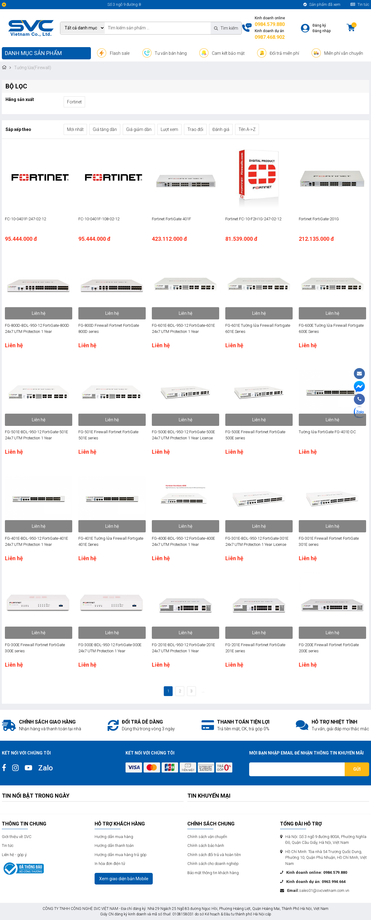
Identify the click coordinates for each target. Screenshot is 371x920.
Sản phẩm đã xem (321, 4)
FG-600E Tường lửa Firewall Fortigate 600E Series (331, 328)
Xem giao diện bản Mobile (123, 878)
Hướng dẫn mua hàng (114, 836)
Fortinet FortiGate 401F (171, 219)
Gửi (357, 769)
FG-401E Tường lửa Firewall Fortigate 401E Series (110, 541)
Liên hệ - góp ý (14, 854)
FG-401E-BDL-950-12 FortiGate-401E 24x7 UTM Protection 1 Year (36, 541)
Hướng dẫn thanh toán (114, 845)
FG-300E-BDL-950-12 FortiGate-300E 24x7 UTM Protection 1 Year (109, 648)
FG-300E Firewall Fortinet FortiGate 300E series (35, 648)
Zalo (45, 768)
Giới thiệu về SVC (17, 836)
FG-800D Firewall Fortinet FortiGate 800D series (108, 328)
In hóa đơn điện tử (110, 863)
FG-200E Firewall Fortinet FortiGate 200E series (329, 648)
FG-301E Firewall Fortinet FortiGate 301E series (329, 541)
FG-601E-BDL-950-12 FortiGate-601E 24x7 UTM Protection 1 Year (183, 328)
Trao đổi (195, 129)
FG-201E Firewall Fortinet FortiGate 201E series (255, 648)
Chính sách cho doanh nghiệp (213, 863)
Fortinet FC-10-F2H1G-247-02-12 (253, 219)
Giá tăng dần (105, 129)
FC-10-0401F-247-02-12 (25, 219)
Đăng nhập (322, 31)
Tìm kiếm (226, 28)
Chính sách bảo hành (205, 845)
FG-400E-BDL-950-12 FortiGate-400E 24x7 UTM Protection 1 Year (183, 541)
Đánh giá (220, 129)
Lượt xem (169, 129)
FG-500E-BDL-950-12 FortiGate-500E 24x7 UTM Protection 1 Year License (183, 435)
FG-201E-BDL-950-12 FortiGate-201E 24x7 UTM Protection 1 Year (183, 648)
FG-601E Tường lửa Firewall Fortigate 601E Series (257, 328)
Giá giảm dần (139, 129)
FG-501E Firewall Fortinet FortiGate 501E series (108, 435)
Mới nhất (75, 129)
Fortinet (74, 101)
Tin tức (359, 4)
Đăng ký (319, 25)
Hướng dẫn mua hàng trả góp (121, 854)
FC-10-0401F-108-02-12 (98, 219)
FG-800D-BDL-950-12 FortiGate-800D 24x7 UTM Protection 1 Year (37, 328)
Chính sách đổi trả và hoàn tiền (214, 854)
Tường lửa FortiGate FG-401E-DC (327, 432)
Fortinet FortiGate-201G (319, 219)
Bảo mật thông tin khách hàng (213, 872)
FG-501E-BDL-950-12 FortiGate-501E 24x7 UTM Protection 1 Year (36, 435)
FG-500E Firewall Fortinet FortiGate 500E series (255, 435)
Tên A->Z (247, 129)
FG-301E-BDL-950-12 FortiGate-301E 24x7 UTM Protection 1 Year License (256, 541)
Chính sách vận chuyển (207, 836)
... (203, 691)
